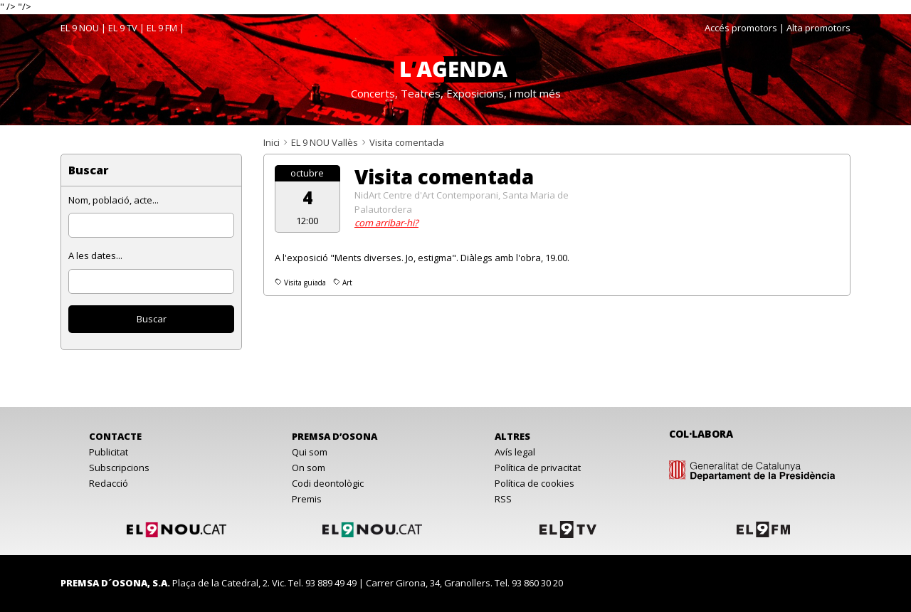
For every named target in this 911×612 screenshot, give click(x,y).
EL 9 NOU (79, 27)
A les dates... (95, 255)
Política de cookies (534, 483)
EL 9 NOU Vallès (324, 142)
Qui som (309, 451)
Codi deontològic (328, 483)
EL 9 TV (122, 27)
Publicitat (108, 451)
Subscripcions (119, 467)
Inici (271, 142)
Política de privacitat (538, 467)
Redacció (108, 483)
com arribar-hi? (386, 222)
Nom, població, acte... (113, 200)
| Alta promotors (815, 27)
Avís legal (515, 451)
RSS (503, 498)
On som (308, 467)
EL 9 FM (162, 27)
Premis (307, 498)
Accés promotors (741, 27)
